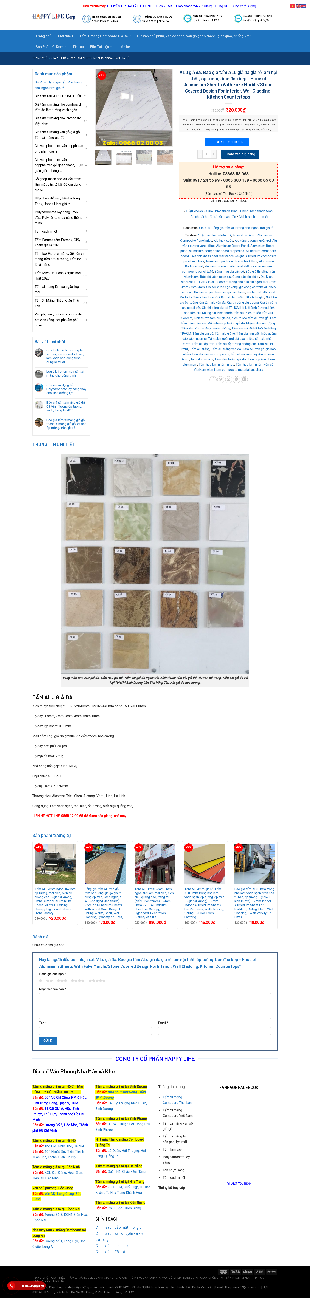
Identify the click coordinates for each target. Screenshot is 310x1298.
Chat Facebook (229, 142)
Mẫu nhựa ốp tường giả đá (226, 323)
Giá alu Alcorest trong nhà (224, 282)
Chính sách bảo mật (253, 217)
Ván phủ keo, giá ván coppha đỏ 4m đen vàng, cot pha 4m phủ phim (58, 319)
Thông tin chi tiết (53, 444)
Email (163, 1023)
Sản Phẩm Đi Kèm (51, 46)
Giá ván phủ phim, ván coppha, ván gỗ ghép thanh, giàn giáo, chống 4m (194, 36)
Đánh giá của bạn (52, 974)
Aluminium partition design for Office (231, 261)
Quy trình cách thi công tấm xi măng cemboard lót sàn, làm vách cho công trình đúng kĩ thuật (65, 356)
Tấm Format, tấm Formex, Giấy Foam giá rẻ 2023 (58, 242)
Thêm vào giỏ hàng (240, 154)
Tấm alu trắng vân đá (226, 349)
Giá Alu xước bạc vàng (222, 287)
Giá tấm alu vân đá (212, 302)
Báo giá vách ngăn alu (215, 277)
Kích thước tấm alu (230, 313)
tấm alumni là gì (202, 359)
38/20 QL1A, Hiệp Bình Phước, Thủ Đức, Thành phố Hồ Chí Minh (58, 1114)
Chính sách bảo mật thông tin (119, 1227)
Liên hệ (124, 46)
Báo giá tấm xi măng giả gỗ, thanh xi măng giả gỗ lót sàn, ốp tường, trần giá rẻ (66, 424)
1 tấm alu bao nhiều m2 (214, 235)
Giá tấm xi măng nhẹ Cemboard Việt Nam (58, 121)
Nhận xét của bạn (52, 989)
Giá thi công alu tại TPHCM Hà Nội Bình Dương (234, 308)
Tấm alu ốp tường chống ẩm (236, 344)
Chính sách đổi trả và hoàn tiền (213, 217)
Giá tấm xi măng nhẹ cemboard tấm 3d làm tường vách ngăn (58, 107)
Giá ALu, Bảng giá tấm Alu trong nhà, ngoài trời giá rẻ (90, 58)
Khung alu (209, 313)
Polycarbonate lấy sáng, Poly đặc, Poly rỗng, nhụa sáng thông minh (58, 217)
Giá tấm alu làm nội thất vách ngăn (239, 297)
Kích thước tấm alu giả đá (212, 318)
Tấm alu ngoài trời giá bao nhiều (230, 339)
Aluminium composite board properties (216, 251)
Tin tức (78, 46)
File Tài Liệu (101, 46)
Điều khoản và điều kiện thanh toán (211, 211)
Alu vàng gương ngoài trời (253, 241)
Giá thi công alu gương (243, 302)
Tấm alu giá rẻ (225, 333)
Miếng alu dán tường (260, 323)
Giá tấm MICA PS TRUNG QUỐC (58, 96)
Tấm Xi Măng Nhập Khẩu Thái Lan (57, 303)
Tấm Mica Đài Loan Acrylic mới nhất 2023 (58, 276)
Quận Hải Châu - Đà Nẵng (127, 1172)
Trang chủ (43, 36)
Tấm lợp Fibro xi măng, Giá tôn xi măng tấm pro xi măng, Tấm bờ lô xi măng (59, 259)
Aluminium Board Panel (232, 246)
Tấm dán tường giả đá (230, 359)
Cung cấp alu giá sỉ (245, 277)
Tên (43, 1023)
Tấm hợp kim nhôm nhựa (216, 364)
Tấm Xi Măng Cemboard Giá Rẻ (105, 36)
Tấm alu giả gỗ (202, 333)
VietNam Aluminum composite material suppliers (228, 370)
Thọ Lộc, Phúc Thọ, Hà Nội (58, 1146)
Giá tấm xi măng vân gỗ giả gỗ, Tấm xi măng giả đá (58, 135)
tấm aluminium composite (210, 354)
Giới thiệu (65, 36)
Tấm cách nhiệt (46, 231)
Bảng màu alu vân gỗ (229, 272)
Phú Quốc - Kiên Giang (124, 1208)
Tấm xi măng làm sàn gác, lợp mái (57, 289)
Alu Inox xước (223, 241)
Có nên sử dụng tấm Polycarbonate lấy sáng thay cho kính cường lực (66, 389)
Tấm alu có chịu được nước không (205, 328)
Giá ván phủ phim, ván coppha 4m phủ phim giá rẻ (59, 148)
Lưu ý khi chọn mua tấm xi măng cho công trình (65, 373)
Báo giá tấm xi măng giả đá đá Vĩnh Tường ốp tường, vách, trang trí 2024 (65, 406)
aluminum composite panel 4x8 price (231, 266)
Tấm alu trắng (199, 349)
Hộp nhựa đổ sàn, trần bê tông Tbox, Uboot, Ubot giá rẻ (57, 201)
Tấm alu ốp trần (203, 344)
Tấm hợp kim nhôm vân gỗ (255, 364)
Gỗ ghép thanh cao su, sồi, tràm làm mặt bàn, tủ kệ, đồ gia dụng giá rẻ (58, 184)
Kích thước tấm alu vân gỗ (250, 318)
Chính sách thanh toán (256, 211)
